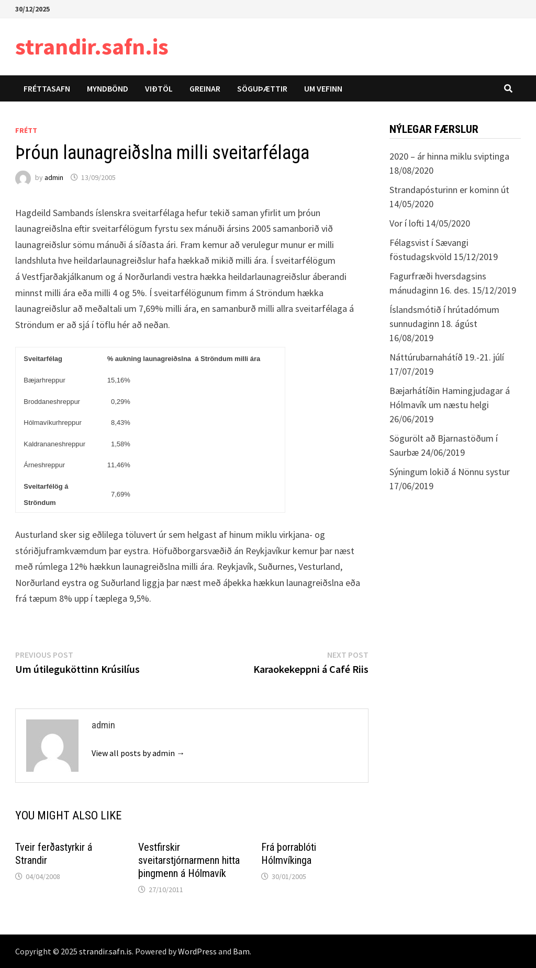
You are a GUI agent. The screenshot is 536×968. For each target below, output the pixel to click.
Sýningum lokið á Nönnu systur (449, 472)
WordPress (197, 951)
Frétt (26, 130)
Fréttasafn (47, 88)
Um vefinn (323, 88)
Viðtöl (159, 88)
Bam (241, 951)
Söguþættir (262, 88)
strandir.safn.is (92, 46)
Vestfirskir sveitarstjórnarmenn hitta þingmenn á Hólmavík (189, 860)
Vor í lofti (406, 223)
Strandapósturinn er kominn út (449, 190)
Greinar (204, 88)
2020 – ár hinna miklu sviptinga (449, 156)
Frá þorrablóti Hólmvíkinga (288, 853)
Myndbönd (107, 88)
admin (53, 177)
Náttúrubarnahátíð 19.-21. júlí (446, 357)
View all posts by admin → (138, 753)
